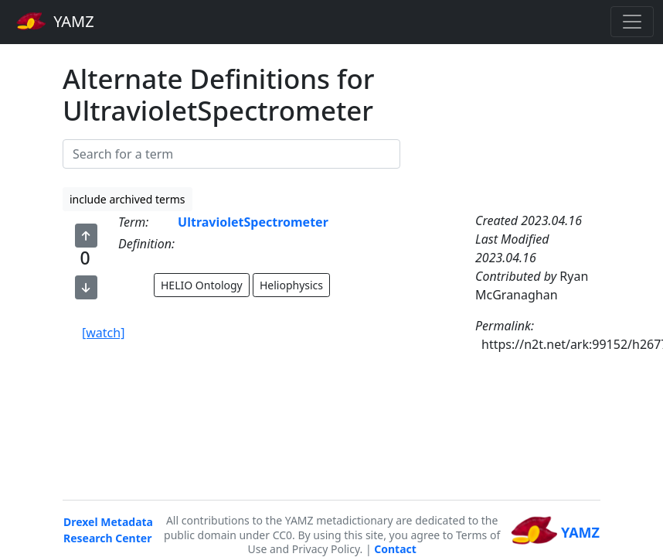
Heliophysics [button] (291, 285)
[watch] (103, 332)
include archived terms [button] (127, 199)
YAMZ (55, 21)
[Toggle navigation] (632, 21)
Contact (395, 549)
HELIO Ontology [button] (202, 285)
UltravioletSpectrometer (253, 222)
